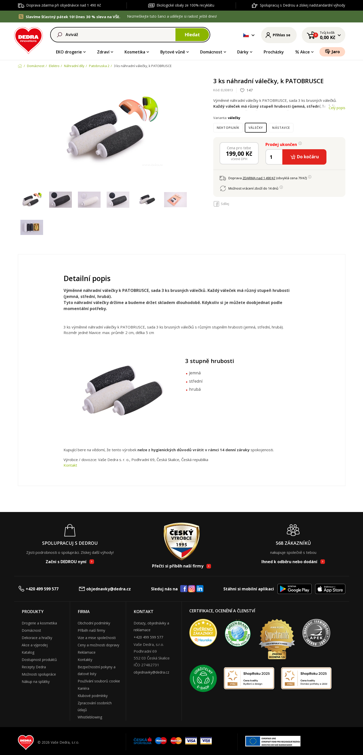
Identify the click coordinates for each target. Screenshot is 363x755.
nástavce (281, 128)
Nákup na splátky (36, 681)
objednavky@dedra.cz (104, 588)
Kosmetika (135, 52)
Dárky (243, 52)
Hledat (192, 35)
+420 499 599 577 (38, 588)
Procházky (274, 52)
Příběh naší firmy (91, 630)
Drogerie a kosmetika (39, 623)
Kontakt (70, 465)
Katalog (28, 652)
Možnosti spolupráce (39, 674)
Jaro (332, 51)
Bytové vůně (172, 52)
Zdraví (103, 52)
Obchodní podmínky (94, 623)
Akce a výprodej (35, 645)
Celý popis (337, 107)
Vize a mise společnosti (97, 637)
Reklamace (87, 652)
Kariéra (83, 688)
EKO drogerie (69, 52)
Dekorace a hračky (37, 637)
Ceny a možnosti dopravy (98, 645)
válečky (256, 128)
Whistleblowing (90, 717)
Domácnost (211, 52)
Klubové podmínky (93, 695)
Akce (302, 52)
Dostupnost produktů (39, 659)
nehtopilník (228, 128)
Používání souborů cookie (99, 681)
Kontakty (85, 659)
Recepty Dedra (34, 667)
